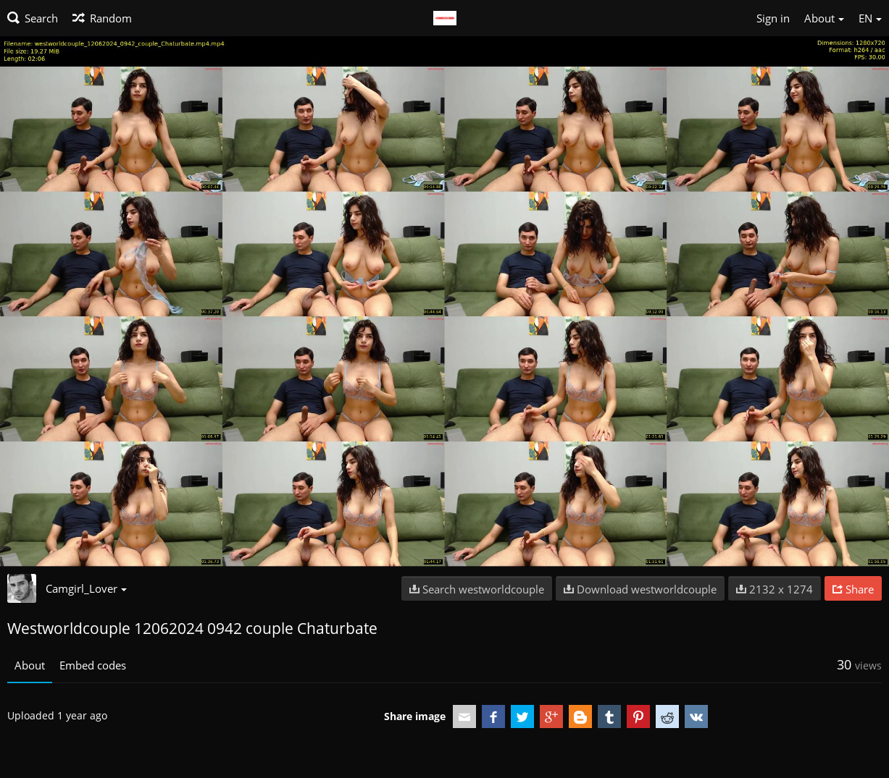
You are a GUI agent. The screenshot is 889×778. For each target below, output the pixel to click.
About (29, 665)
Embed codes (92, 665)
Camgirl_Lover (86, 588)
